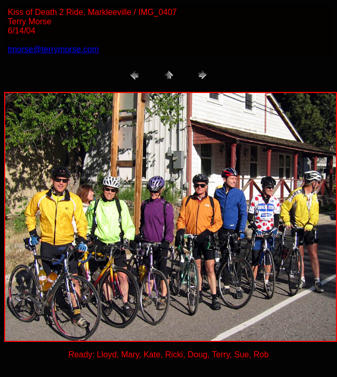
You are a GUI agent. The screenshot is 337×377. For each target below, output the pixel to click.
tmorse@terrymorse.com (53, 49)
